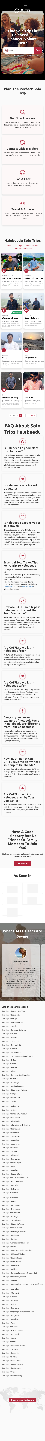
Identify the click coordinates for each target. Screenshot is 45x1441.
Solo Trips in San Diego (10, 1083)
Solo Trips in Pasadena (10, 1319)
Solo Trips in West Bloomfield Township (17, 1250)
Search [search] (39, 50)
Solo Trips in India (31, 246)
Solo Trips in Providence (11, 1159)
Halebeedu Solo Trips (22, 240)
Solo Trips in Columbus (10, 1106)
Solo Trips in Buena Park (11, 1213)
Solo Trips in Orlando (9, 1110)
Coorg (4, 358)
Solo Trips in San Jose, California (14, 1030)
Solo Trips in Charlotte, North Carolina (16, 1125)
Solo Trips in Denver (9, 1037)
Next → (32, 415)
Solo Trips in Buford (9, 1201)
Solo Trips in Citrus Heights (12, 1228)
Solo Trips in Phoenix (9, 1071)
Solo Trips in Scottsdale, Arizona (14, 1277)
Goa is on (29, 398)
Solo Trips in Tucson (9, 1297)
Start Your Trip (22, 863)
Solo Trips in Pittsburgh (10, 1155)
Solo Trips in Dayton (9, 1357)
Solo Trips (18, 246)
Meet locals (9, 587)
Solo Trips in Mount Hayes (11, 1163)
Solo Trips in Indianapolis (11, 1098)
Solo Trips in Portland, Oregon (13, 1086)
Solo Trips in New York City (12, 1045)
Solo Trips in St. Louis (10, 1151)
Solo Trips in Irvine (8, 1166)
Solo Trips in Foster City (10, 1353)
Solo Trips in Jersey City (11, 1041)
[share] (19, 259)
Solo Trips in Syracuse (10, 1349)
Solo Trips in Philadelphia (11, 1121)
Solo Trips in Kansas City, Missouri (14, 1114)
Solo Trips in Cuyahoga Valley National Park (18, 1312)
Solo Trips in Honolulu (10, 1170)
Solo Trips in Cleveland (10, 1293)
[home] (23, 11)
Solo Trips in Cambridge (10, 1235)
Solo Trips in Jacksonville (11, 1144)
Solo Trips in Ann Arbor (10, 1289)
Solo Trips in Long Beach (11, 1315)
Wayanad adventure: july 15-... (15, 318)
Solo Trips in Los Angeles (11, 1015)
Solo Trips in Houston (10, 1079)
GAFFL (9, 246)
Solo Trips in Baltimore (10, 1148)
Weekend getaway (10, 398)
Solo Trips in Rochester (10, 1308)
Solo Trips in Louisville (10, 1327)
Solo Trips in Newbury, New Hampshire (16, 1075)
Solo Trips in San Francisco (11, 1052)
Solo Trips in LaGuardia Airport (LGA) (15, 1178)
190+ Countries (17, 55)
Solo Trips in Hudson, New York (13, 1011)
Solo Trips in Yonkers (9, 1101)
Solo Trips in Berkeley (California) (14, 1232)
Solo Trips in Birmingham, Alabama (14, 1090)
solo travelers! (27, 587)
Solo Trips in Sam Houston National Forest (17, 1056)
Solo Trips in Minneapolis (11, 1205)
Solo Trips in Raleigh (9, 1239)
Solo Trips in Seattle (9, 1026)
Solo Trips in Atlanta (9, 1034)
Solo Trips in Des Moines (11, 1209)
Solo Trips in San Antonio (11, 1118)
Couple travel (31, 358)
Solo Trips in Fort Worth (10, 1334)
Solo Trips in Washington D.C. (13, 1022)
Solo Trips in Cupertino (10, 1140)
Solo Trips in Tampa (9, 1094)
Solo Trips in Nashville (10, 1185)
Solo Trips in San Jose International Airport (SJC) (20, 1273)
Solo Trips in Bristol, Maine (11, 1368)
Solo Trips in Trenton (9, 1049)
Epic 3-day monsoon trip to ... (15, 278)
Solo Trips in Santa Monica (11, 1361)
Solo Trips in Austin (9, 1064)
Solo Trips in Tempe (9, 1323)
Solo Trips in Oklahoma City (12, 1376)
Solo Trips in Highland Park (11, 1174)
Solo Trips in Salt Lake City (11, 1220)
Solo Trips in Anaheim (10, 1193)
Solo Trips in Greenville (10, 1265)
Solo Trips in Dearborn (10, 1300)
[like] (19, 256)
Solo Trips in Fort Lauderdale (12, 1181)
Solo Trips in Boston (9, 1068)
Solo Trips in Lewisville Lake (12, 1258)
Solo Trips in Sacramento (11, 1129)
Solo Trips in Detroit (9, 1304)
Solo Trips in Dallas (9, 1060)
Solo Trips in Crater (9, 1338)
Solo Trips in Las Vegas (10, 1217)
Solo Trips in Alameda (10, 1198)
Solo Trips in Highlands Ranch (13, 1224)
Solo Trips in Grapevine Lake (12, 1364)
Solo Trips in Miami (9, 1247)
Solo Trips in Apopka (9, 1280)
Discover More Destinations (22, 1400)
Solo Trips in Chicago (9, 1019)
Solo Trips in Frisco (9, 1342)
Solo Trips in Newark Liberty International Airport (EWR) (22, 1284)
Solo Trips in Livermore (10, 1133)
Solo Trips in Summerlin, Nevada (13, 1346)
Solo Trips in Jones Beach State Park (15, 1243)
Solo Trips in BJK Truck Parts (12, 1331)
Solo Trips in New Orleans (11, 1262)
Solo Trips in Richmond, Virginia (13, 1254)
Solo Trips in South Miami (11, 1136)
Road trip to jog (32, 318)
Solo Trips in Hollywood (10, 1189)
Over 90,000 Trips (33, 55)
